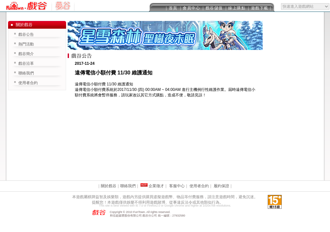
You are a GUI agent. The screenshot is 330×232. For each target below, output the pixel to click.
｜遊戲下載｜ (260, 8)
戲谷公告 (26, 34)
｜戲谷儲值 (212, 8)
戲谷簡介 (26, 54)
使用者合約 (28, 83)
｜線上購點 (235, 8)
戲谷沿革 (26, 63)
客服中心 (177, 186)
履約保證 (221, 186)
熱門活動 (26, 44)
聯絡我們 (26, 73)
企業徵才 (156, 186)
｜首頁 (171, 8)
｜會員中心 (189, 8)
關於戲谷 (108, 186)
